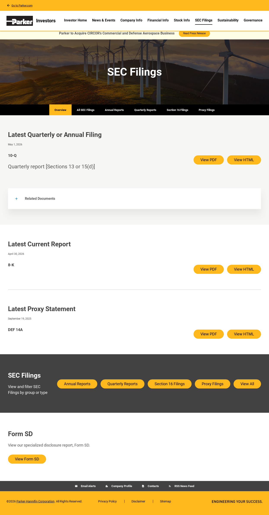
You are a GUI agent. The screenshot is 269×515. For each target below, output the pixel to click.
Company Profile (121, 489)
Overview (60, 113)
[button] (134, 202)
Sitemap (165, 504)
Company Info (131, 20)
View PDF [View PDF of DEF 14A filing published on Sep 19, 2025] (208, 337)
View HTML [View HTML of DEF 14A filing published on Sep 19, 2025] (244, 337)
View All (247, 387)
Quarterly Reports (145, 113)
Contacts (153, 489)
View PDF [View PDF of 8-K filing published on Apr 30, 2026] (208, 272)
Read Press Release (194, 36)
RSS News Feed (184, 489)
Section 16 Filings (177, 113)
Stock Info (182, 20)
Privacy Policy (107, 504)
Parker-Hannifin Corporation (35, 505)
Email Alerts (88, 489)
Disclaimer (138, 504)
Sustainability (228, 20)
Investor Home (75, 20)
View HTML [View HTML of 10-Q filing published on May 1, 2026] (244, 163)
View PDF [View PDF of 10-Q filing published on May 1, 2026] (208, 163)
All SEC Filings (85, 113)
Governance (253, 20)
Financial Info (158, 20)
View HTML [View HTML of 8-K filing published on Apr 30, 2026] (244, 272)
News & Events (103, 20)
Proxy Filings (207, 113)
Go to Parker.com (21, 5)
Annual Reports (114, 113)
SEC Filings (203, 20)
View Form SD (27, 462)
